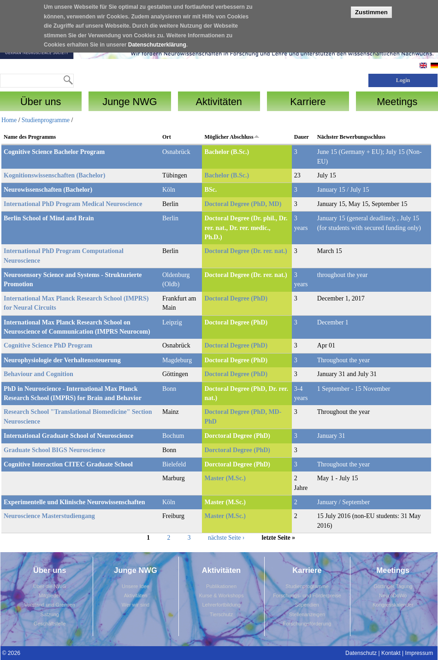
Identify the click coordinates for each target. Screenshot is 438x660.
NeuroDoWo (393, 595)
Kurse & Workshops (221, 595)
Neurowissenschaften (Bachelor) (48, 189)
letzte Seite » (278, 537)
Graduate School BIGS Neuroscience (54, 450)
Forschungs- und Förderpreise (307, 595)
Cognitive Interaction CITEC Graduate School (68, 464)
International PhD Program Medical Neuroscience (73, 203)
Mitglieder (50, 595)
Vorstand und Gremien (49, 604)
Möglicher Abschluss (231, 137)
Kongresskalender (393, 604)
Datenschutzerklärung (157, 40)
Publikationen (221, 586)
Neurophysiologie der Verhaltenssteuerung (62, 360)
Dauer (301, 137)
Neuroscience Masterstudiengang (49, 516)
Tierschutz (221, 614)
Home (9, 120)
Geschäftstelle (50, 623)
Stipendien (307, 604)
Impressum (419, 653)
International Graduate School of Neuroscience (68, 435)
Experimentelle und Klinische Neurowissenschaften (74, 502)
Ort (166, 137)
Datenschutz (361, 653)
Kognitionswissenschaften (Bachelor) (55, 175)
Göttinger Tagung (392, 586)
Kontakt (391, 653)
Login (403, 80)
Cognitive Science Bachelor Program (54, 151)
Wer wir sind (135, 604)
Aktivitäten (136, 595)
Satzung (50, 614)
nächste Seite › (226, 537)
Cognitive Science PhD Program (48, 345)
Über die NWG (49, 586)
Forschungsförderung (307, 623)
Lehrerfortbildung (221, 604)
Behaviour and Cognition (38, 374)
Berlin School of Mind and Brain (49, 218)
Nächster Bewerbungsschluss (351, 137)
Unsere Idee (135, 586)
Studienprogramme (46, 120)
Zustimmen (371, 7)
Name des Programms (30, 137)
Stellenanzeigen (307, 614)
